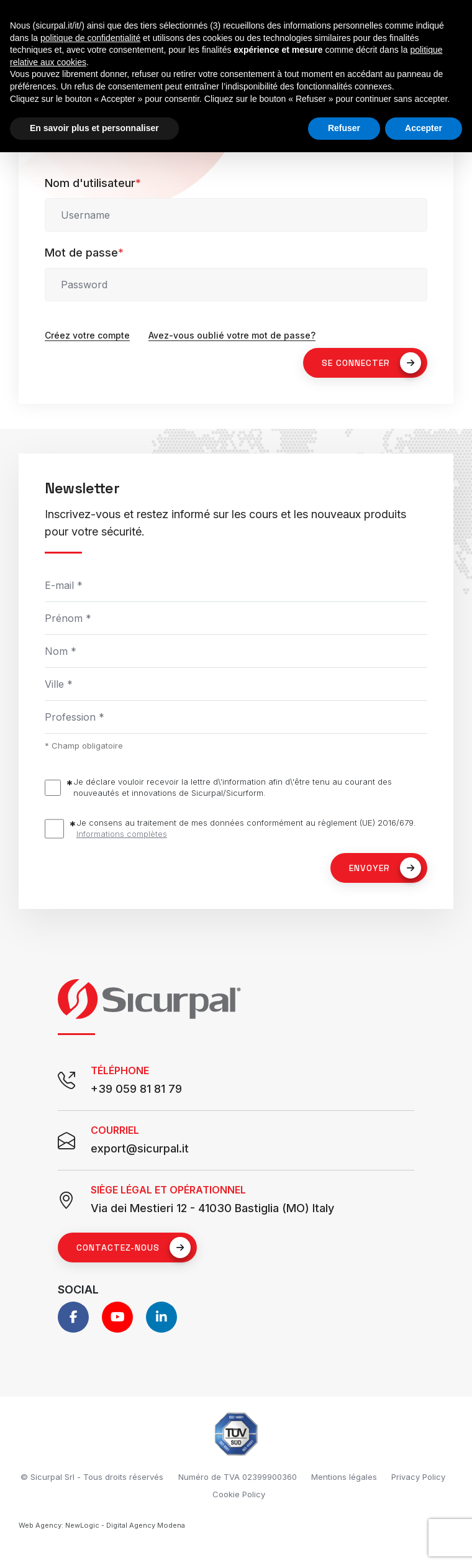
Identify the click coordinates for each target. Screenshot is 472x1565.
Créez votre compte (87, 335)
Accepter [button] (423, 128)
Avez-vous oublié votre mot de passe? (231, 335)
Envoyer (385, 867)
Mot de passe (84, 252)
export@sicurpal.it (140, 1148)
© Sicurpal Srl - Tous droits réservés (91, 1477)
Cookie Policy (238, 1494)
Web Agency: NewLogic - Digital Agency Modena (102, 1525)
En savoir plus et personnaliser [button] (94, 128)
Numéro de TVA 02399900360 (237, 1477)
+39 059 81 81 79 (136, 1088)
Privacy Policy (418, 1477)
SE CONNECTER (371, 362)
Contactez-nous (133, 1247)
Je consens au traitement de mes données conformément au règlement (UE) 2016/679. (246, 828)
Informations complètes (121, 834)
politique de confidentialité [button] (90, 38)
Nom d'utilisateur (93, 182)
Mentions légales (344, 1477)
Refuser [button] (344, 128)
